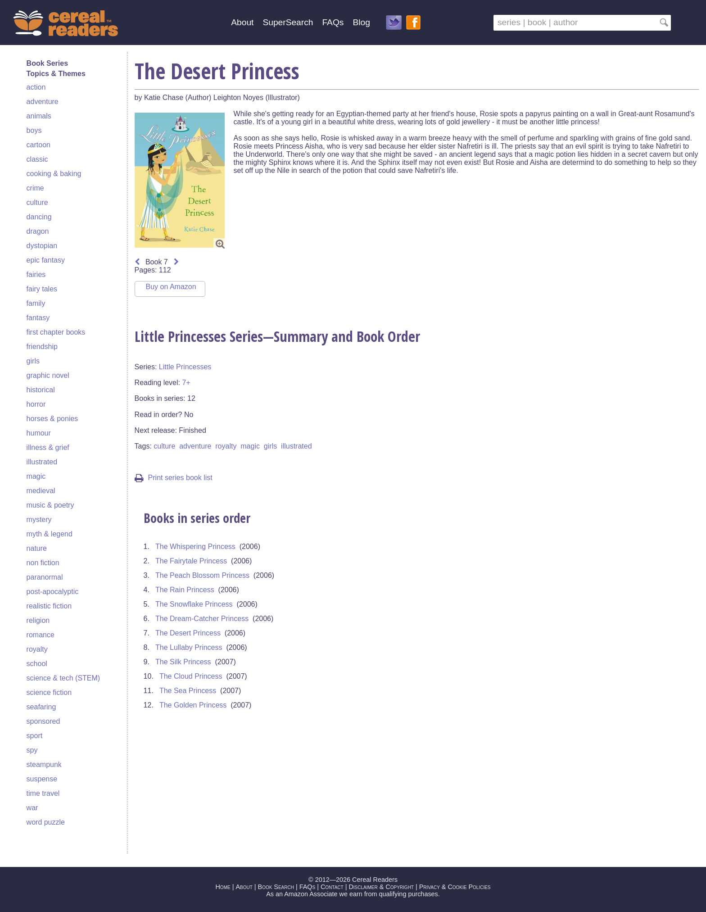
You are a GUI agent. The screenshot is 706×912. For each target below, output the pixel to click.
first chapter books (56, 332)
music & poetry (50, 505)
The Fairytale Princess (191, 561)
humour (39, 433)
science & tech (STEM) (63, 678)
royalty (37, 649)
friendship (42, 346)
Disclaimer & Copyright (381, 886)
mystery (39, 519)
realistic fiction (49, 606)
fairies (36, 274)
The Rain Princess (184, 590)
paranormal (45, 577)
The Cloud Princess (190, 676)
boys (34, 130)
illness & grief (48, 447)
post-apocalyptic (53, 591)
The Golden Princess (192, 705)
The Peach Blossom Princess (202, 575)
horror (36, 404)
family (36, 303)
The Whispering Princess (195, 546)
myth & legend (49, 534)
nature (37, 548)
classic (37, 159)
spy (32, 750)
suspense (42, 779)
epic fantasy (46, 260)
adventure (43, 101)
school (37, 663)
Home (222, 886)
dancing (39, 217)
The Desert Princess (188, 633)
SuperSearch (287, 22)
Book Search (276, 886)
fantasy (38, 318)
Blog (361, 22)
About (242, 22)
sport (35, 736)
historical (41, 390)
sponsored (43, 721)
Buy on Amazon (171, 286)
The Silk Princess (183, 662)
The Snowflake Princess (194, 604)
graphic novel (48, 375)
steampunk (44, 764)
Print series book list (174, 477)
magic (36, 476)
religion (38, 620)
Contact (332, 886)
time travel (43, 793)
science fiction (49, 692)
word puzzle (46, 822)
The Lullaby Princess (188, 647)
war (32, 808)
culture (37, 202)
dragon (38, 231)
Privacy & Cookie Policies (455, 886)
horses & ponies (52, 418)
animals (39, 116)
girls (33, 361)
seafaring (41, 707)
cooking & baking (54, 173)
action (36, 87)
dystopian (42, 246)
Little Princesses (185, 367)
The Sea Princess (187, 690)
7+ (186, 382)
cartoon (38, 145)
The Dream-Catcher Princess (202, 618)
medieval (41, 491)
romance (40, 635)
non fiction (43, 563)
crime (35, 188)
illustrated (42, 462)
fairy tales (42, 289)
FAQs (333, 22)
